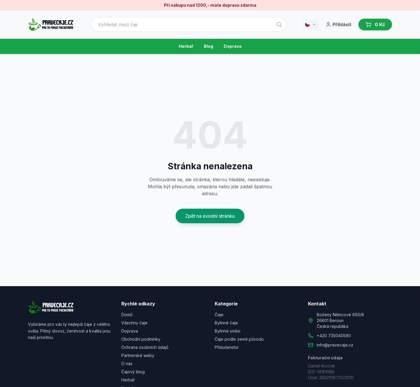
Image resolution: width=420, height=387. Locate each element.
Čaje (219, 314)
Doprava (233, 46)
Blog (208, 46)
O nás (126, 363)
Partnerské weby (137, 355)
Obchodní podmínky (140, 339)
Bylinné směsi (227, 330)
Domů (126, 314)
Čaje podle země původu (239, 339)
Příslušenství (226, 347)
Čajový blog (133, 371)
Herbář (186, 46)
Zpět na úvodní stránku (210, 216)
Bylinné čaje (226, 322)
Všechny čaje (134, 322)
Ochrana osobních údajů (144, 347)
